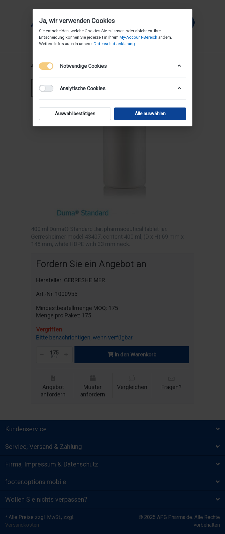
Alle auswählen (150, 113)
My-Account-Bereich (138, 37)
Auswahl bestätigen (75, 113)
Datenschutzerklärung (114, 43)
